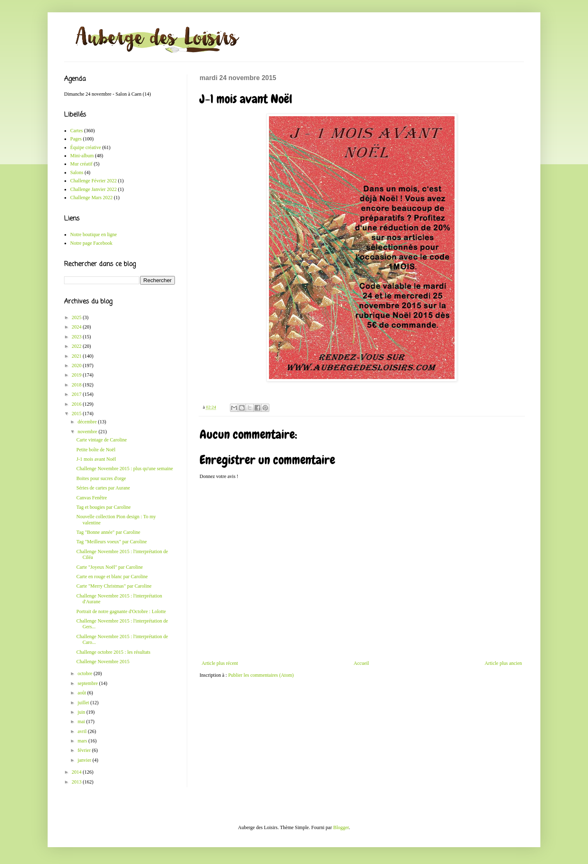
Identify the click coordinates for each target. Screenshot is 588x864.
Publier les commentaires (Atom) (261, 675)
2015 (77, 413)
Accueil (361, 663)
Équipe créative (85, 147)
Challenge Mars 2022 (91, 197)
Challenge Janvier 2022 (93, 189)
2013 (77, 782)
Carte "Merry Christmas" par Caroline (114, 586)
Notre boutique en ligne (93, 234)
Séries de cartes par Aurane (103, 488)
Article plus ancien (503, 663)
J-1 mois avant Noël (96, 459)
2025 (77, 317)
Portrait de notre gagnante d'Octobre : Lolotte (121, 611)
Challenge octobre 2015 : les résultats (113, 652)
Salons (76, 172)
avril (83, 731)
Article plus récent (220, 663)
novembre (88, 431)
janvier (85, 760)
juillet (84, 702)
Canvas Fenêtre (91, 498)
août (82, 693)
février (85, 750)
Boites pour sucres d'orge (101, 478)
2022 (77, 346)
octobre (86, 673)
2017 (77, 394)
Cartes (76, 130)
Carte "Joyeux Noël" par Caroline (109, 567)
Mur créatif (81, 164)
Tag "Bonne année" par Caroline (108, 532)
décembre (88, 422)
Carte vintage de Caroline (101, 440)
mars (83, 741)
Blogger (341, 827)
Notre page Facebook (91, 243)
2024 (77, 327)
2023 (77, 337)
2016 (77, 404)
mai (82, 721)
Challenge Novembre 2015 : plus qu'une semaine (124, 468)
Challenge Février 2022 (93, 181)
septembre (88, 683)
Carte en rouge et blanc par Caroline (112, 576)
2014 (77, 772)
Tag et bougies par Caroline (103, 507)
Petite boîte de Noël (95, 450)
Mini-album (82, 156)
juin (82, 712)
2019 (77, 375)
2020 (77, 365)
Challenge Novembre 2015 (102, 661)
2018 (77, 385)
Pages (76, 139)
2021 (77, 356)
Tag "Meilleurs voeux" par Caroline (111, 542)
